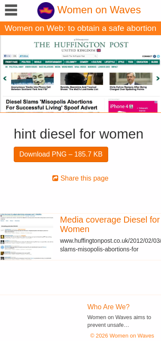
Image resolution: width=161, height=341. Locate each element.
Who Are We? (109, 307)
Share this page (80, 178)
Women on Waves (89, 9)
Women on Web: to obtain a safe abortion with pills (80, 29)
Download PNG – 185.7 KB (61, 154)
